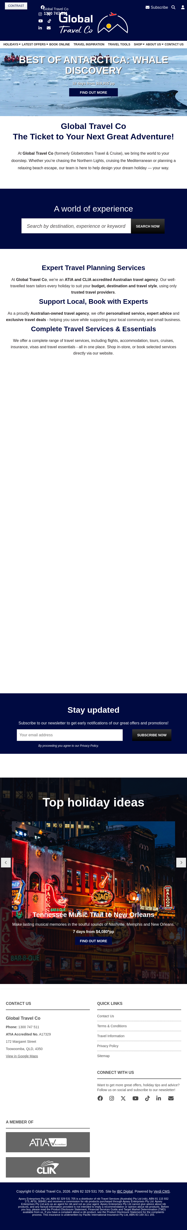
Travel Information (110, 1036)
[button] (183, 7)
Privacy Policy (89, 745)
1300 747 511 (56, 13)
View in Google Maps (22, 1056)
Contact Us (105, 1016)
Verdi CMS (162, 1191)
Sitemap (103, 1056)
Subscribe (157, 7)
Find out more (93, 92)
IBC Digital (125, 1191)
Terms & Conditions (112, 1026)
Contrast (16, 6)
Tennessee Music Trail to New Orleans (93, 930)
